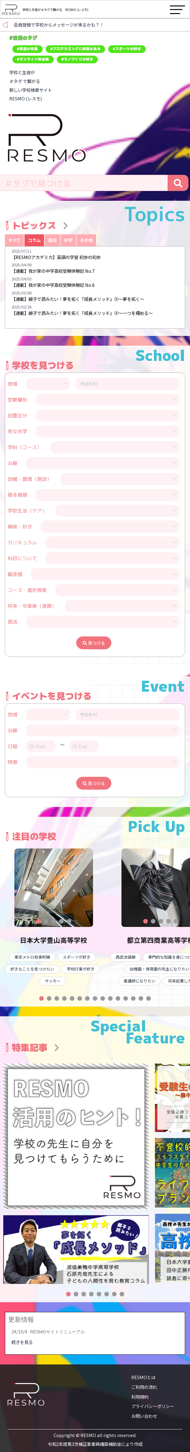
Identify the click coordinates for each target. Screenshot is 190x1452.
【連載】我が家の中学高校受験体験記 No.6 (53, 285)
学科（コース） (25, 447)
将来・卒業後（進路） (32, 606)
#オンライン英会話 (33, 59)
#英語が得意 (27, 48)
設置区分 (17, 415)
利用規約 (139, 1396)
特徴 (12, 762)
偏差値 (15, 574)
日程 (12, 746)
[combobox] (84, 183)
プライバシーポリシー (152, 1406)
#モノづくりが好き (77, 59)
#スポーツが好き (127, 48)
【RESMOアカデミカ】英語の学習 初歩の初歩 (56, 257)
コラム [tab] (34, 240)
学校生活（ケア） (27, 510)
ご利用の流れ (144, 1387)
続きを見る (22, 1342)
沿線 (12, 463)
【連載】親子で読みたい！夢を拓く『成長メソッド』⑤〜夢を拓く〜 (77, 299)
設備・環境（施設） (30, 479)
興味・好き (20, 526)
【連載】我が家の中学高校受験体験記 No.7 (53, 271)
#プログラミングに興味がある (75, 48)
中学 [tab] (68, 240)
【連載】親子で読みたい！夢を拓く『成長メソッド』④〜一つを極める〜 (82, 313)
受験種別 (17, 399)
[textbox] (84, 183)
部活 (12, 621)
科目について (22, 558)
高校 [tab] (52, 240)
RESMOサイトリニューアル (57, 1331)
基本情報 (17, 495)
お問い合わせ (144, 1416)
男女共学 (17, 431)
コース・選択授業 (27, 590)
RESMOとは (143, 1377)
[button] (38, 921)
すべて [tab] (14, 240)
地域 (12, 383)
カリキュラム (22, 542)
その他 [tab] (86, 240)
